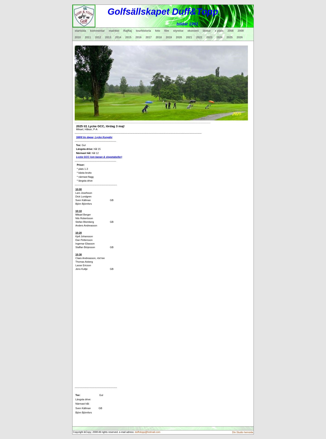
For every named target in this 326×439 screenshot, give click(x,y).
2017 (149, 37)
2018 (159, 37)
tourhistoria (143, 30)
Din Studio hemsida (242, 432)
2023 (209, 37)
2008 (231, 30)
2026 (240, 37)
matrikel (114, 30)
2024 (219, 37)
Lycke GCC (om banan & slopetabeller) (99, 157)
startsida (80, 30)
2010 (78, 37)
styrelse (178, 30)
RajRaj (127, 30)
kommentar (97, 30)
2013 (108, 37)
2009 (241, 30)
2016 (138, 37)
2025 (230, 37)
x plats (219, 30)
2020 (179, 37)
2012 (98, 37)
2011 (88, 37)
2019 (169, 37)
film (166, 30)
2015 (128, 37)
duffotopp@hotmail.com (148, 432)
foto (157, 30)
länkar (207, 30)
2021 (189, 37)
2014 (118, 37)
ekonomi (193, 30)
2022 (199, 37)
